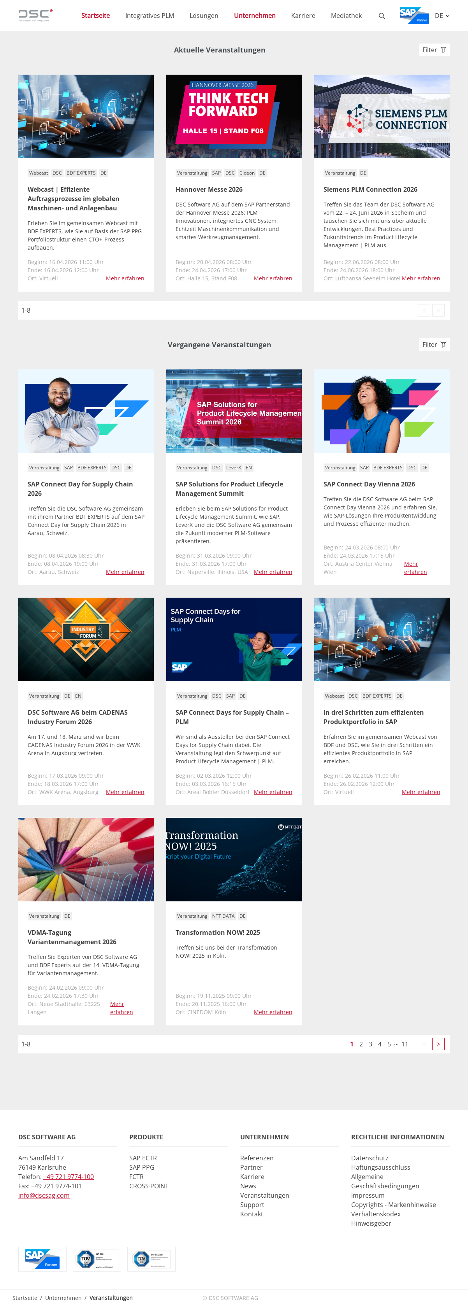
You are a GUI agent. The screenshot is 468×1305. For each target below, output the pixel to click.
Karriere (252, 1176)
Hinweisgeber (371, 1223)
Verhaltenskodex (376, 1214)
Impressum (368, 1195)
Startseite (24, 1298)
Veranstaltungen (264, 1195)
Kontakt (251, 1214)
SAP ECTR (143, 1158)
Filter (434, 49)
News (248, 1186)
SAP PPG (142, 1167)
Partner (251, 1167)
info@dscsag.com (44, 1195)
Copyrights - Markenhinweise (393, 1204)
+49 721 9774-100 (68, 1176)
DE (440, 15)
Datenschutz (370, 1158)
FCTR (136, 1176)
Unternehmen (63, 1298)
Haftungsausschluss (380, 1167)
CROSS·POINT (149, 1186)
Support (252, 1204)
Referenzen (257, 1158)
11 (404, 1044)
